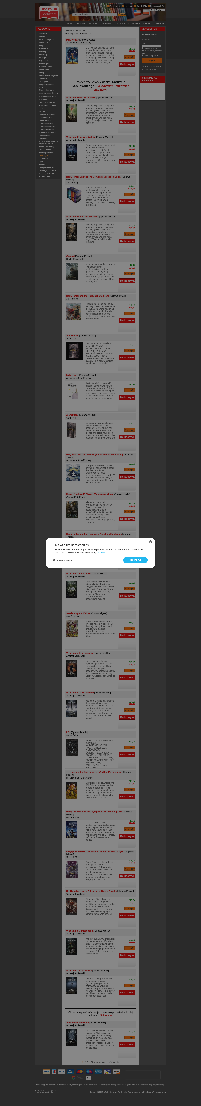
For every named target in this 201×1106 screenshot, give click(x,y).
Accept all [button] (135, 560)
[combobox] (150, 541)
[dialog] (100, 553)
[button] (62, 560)
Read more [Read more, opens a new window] (102, 552)
